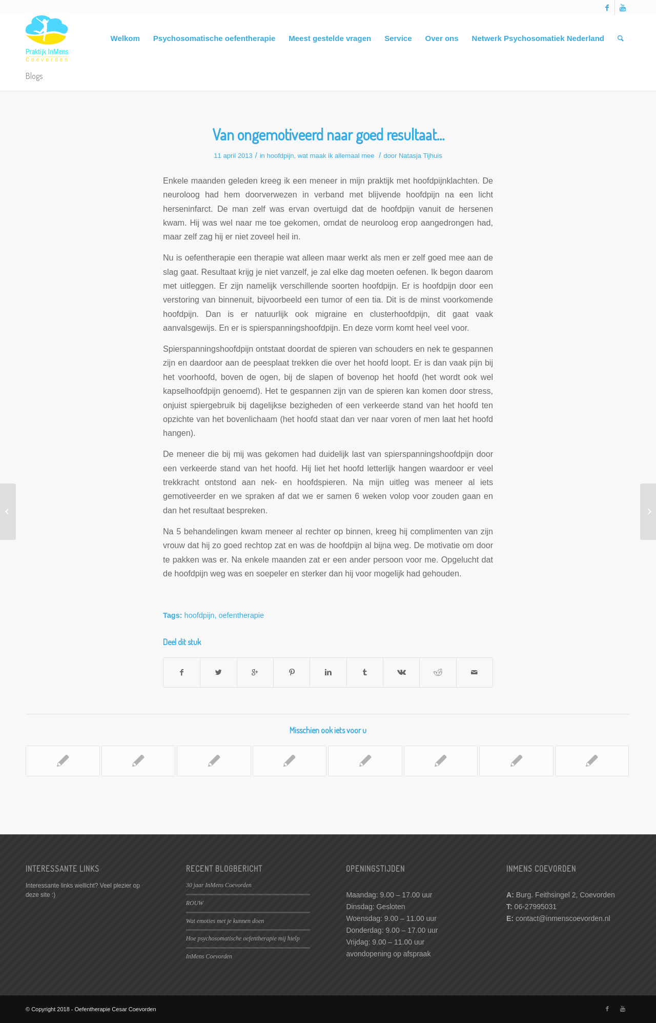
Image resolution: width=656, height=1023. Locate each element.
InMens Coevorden (209, 956)
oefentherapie (241, 615)
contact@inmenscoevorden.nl (563, 918)
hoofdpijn (280, 155)
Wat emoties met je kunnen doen (225, 921)
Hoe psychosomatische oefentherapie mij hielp (243, 938)
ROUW (194, 903)
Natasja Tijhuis (420, 155)
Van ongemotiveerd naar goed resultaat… (328, 134)
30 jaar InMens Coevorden (219, 885)
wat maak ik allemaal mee (336, 155)
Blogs (34, 76)
